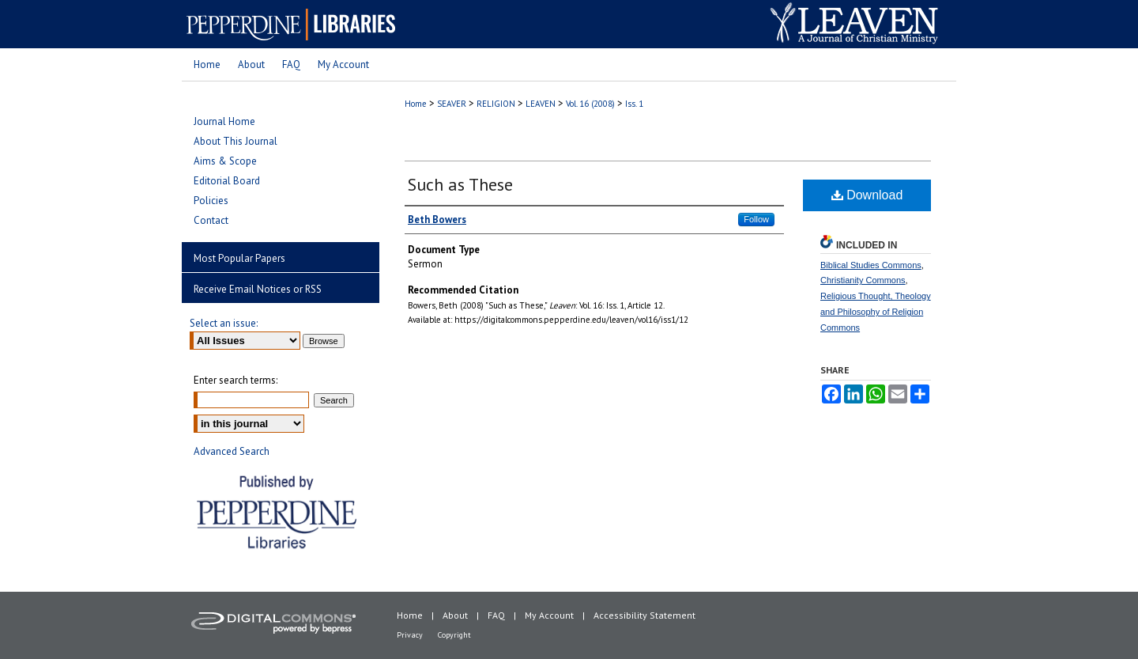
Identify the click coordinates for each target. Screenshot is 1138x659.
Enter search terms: (235, 380)
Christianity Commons (863, 280)
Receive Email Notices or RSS (258, 289)
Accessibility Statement (644, 615)
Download (867, 195)
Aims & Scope (225, 161)
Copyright (454, 635)
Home (416, 103)
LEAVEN (541, 103)
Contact (211, 220)
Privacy (410, 635)
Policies (211, 200)
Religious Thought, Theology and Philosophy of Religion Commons (875, 311)
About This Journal (235, 141)
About (455, 615)
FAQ (496, 615)
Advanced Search (231, 451)
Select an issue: (224, 323)
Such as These (460, 184)
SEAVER (451, 103)
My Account (549, 615)
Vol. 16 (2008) (590, 103)
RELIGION (496, 103)
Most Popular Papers (239, 258)
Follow (756, 219)
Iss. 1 (634, 103)
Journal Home (224, 121)
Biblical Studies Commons (870, 265)
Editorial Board (227, 180)
